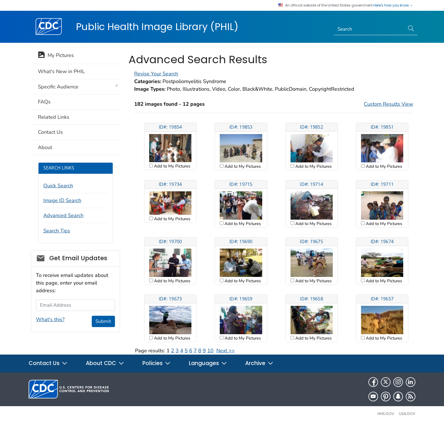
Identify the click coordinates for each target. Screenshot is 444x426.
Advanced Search (63, 215)
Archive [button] (259, 363)
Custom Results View (388, 104)
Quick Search (58, 185)
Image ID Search (62, 200)
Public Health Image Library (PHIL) (157, 26)
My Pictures (56, 55)
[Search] (369, 29)
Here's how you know (393, 5)
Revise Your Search (156, 73)
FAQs (44, 101)
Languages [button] (208, 363)
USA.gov (407, 413)
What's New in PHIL (61, 71)
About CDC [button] (105, 363)
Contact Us (50, 132)
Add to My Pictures (171, 166)
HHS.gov (385, 413)
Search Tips (56, 230)
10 (210, 350)
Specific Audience (58, 86)
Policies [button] (156, 363)
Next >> (225, 350)
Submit (103, 321)
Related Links (53, 117)
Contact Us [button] (48, 363)
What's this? (50, 319)
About (45, 147)
